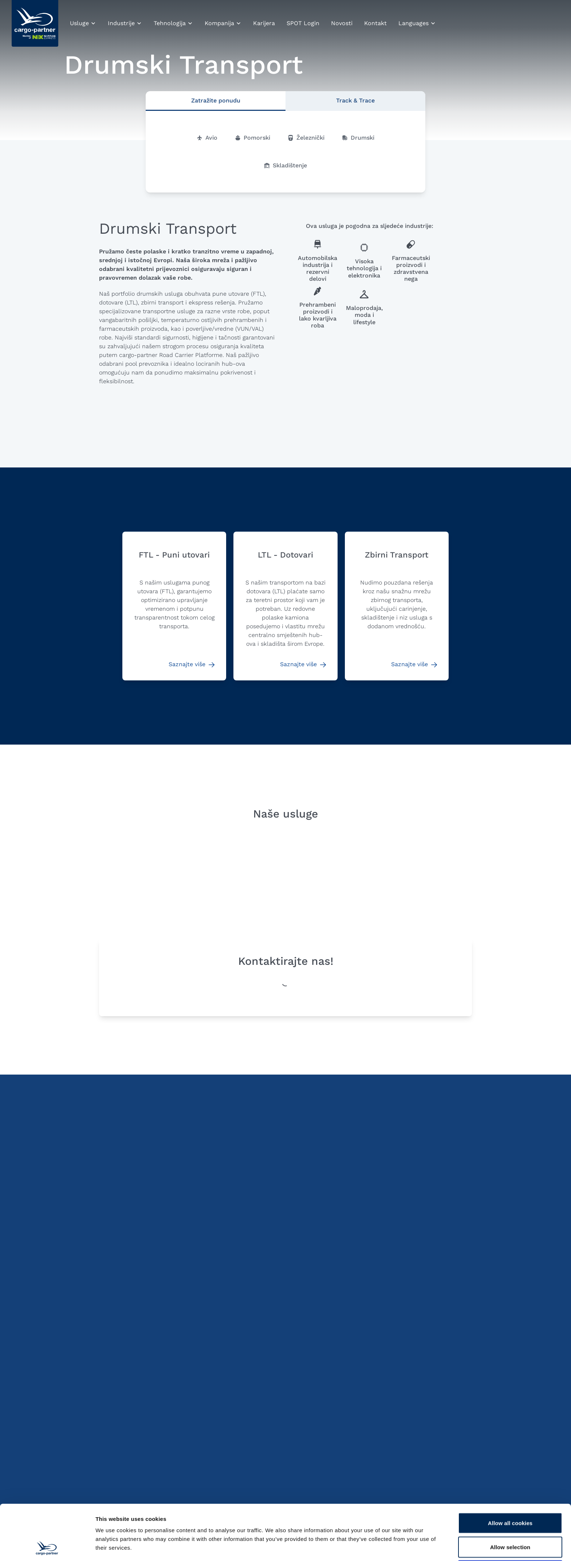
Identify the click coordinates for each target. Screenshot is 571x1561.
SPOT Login (303, 23)
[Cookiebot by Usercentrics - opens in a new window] (47, 1546)
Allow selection (510, 1495)
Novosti (342, 23)
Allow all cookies (510, 1471)
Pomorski (252, 137)
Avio (207, 137)
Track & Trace (355, 100)
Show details (382, 1546)
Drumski (358, 137)
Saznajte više (191, 664)
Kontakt (375, 23)
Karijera (264, 23)
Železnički (306, 137)
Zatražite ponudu (215, 100)
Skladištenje (285, 165)
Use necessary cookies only (510, 1519)
